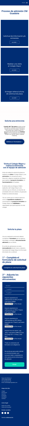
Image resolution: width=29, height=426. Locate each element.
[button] (24, 2)
